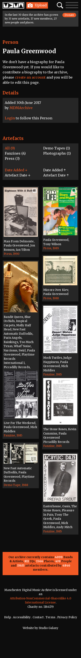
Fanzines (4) (15, 153)
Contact (38, 617)
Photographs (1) (57, 153)
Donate (69, 15)
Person (10, 42)
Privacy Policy (67, 617)
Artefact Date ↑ (56, 175)
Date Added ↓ (16, 170)
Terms (50, 617)
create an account (30, 77)
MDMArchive (21, 108)
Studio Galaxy (48, 628)
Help (7, 617)
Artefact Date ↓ (17, 175)
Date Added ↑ (54, 170)
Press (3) (12, 158)
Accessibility (22, 617)
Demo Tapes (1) (56, 148)
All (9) (10, 148)
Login (10, 118)
